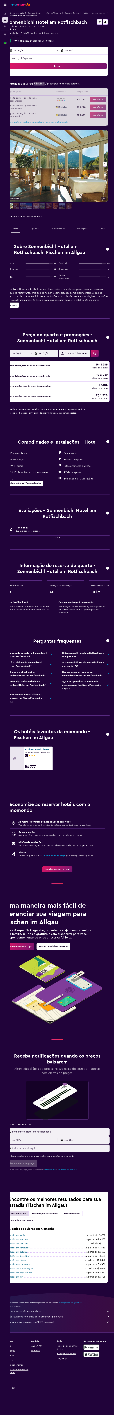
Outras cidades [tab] (28, 1237)
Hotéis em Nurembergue (30, 1292)
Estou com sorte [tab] (82, 1237)
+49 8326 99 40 (24, 36)
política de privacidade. (77, 1193)
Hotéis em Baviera (81, 13)
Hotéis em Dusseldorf (29, 1280)
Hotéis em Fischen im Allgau (27, 15)
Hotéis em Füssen (27, 1284)
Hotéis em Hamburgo (29, 1271)
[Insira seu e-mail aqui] (65, 1172)
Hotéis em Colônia (27, 1275)
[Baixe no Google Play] (94, 1370)
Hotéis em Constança (29, 1288)
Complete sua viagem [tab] (31, 1244)
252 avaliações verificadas (49, 41)
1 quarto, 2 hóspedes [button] (30, 58)
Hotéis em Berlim (27, 1259)
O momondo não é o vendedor (64, 1335)
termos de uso (59, 1193)
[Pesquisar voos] (5, 14)
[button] (5, 4)
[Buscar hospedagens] (5, 20)
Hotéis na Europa (44, 13)
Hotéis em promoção (25, 13)
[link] (62, 889)
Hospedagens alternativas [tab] (55, 1237)
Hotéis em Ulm (26, 1300)
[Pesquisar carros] (5, 26)
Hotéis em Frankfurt (28, 1267)
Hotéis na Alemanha (63, 13)
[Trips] (5, 35)
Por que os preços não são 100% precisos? (64, 1345)
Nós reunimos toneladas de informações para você (64, 1340)
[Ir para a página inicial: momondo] (20, 4)
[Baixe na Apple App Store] (94, 1377)
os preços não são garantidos (80, 1326)
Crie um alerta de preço (63, 876)
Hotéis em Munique (28, 1263)
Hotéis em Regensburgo (30, 1296)
